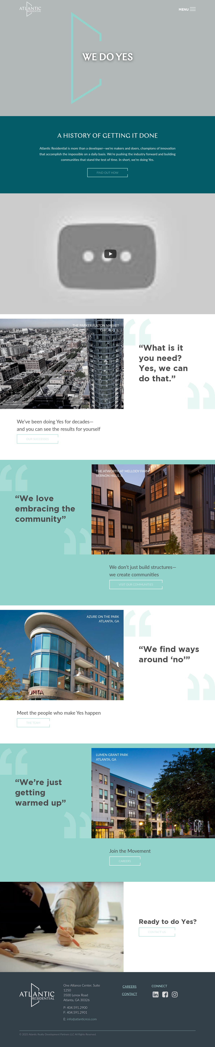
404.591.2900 (77, 1007)
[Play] (110, 254)
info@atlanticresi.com (82, 1019)
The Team (33, 722)
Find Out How (107, 172)
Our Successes (37, 439)
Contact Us (157, 932)
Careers (125, 861)
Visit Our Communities (136, 584)
